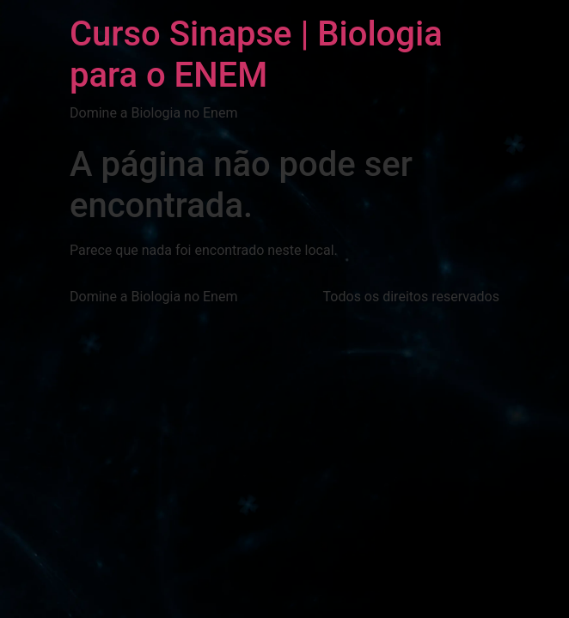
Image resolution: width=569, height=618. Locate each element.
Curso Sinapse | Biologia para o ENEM (256, 54)
